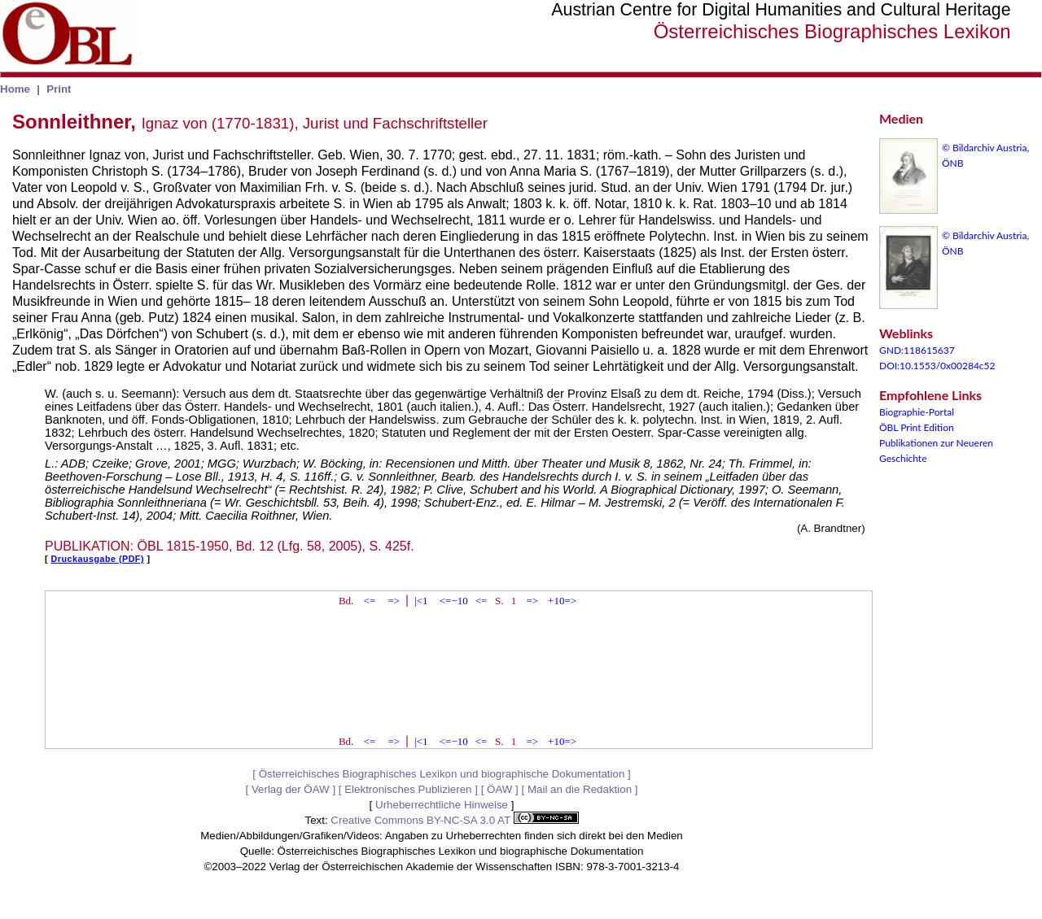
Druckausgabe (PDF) (97, 559)
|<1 (420, 601)
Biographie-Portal (916, 412)
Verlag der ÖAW (291, 789)
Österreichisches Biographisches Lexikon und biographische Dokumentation (442, 774)
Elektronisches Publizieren (407, 789)
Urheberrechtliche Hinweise (441, 805)
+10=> (562, 601)
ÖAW (499, 789)
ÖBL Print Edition (916, 427)
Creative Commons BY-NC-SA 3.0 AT (454, 820)
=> (393, 601)
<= (370, 601)
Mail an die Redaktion (580, 789)
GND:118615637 (917, 350)
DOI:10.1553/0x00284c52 (937, 365)
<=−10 (454, 601)
